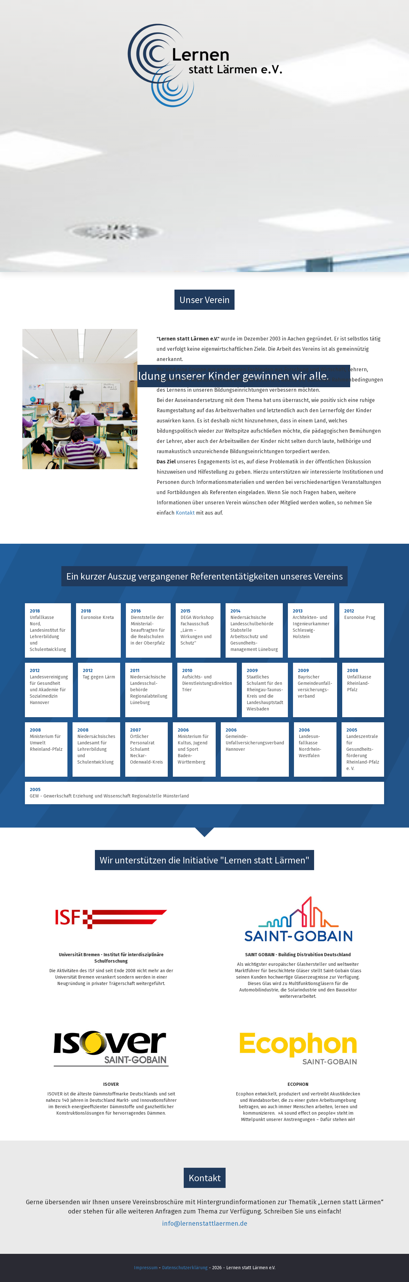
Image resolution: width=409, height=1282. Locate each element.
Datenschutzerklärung (185, 1267)
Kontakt (185, 513)
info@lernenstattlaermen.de (204, 1223)
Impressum (146, 1267)
